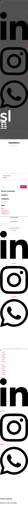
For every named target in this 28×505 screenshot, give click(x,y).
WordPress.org (5, 213)
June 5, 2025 (14, 145)
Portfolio (4, 357)
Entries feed (4, 210)
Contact (3, 361)
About (3, 355)
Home (3, 352)
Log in (2, 208)
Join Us (3, 359)
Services (4, 353)
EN (2, 2)
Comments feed (5, 212)
